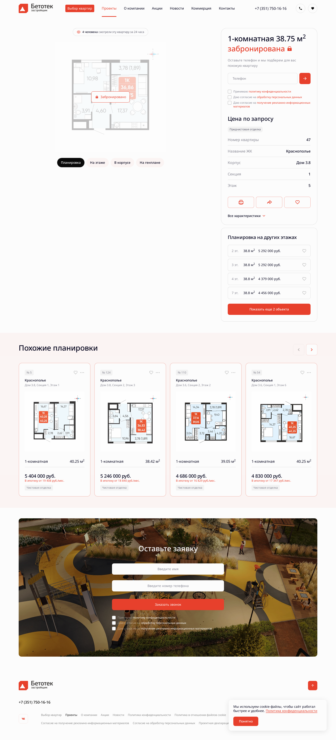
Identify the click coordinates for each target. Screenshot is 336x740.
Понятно (246, 721)
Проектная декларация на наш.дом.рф (225, 723)
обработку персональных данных (279, 97)
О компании (89, 715)
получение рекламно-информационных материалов (271, 104)
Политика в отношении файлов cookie (200, 715)
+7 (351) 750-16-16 (271, 8)
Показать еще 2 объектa (269, 309)
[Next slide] (311, 349)
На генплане (150, 162)
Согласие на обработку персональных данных (164, 723)
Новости (118, 715)
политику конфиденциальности (270, 91)
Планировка (71, 162)
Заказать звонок (168, 604)
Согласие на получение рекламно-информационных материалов (85, 723)
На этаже (97, 162)
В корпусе (122, 162)
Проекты (71, 715)
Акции (105, 715)
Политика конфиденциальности (149, 715)
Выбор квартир (51, 715)
